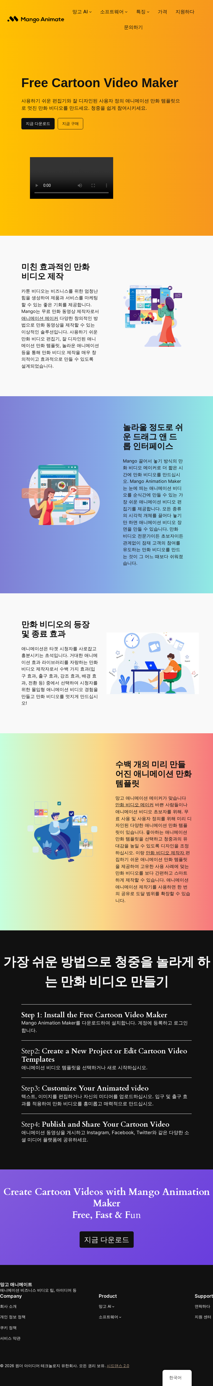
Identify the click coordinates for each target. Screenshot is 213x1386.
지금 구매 (70, 123)
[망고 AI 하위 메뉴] (90, 11)
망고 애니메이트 (16, 1284)
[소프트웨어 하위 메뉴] (126, 11)
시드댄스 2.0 (118, 1365)
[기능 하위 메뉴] (148, 11)
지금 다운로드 (38, 123)
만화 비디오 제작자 (166, 852)
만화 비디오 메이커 (134, 804)
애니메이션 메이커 (39, 318)
